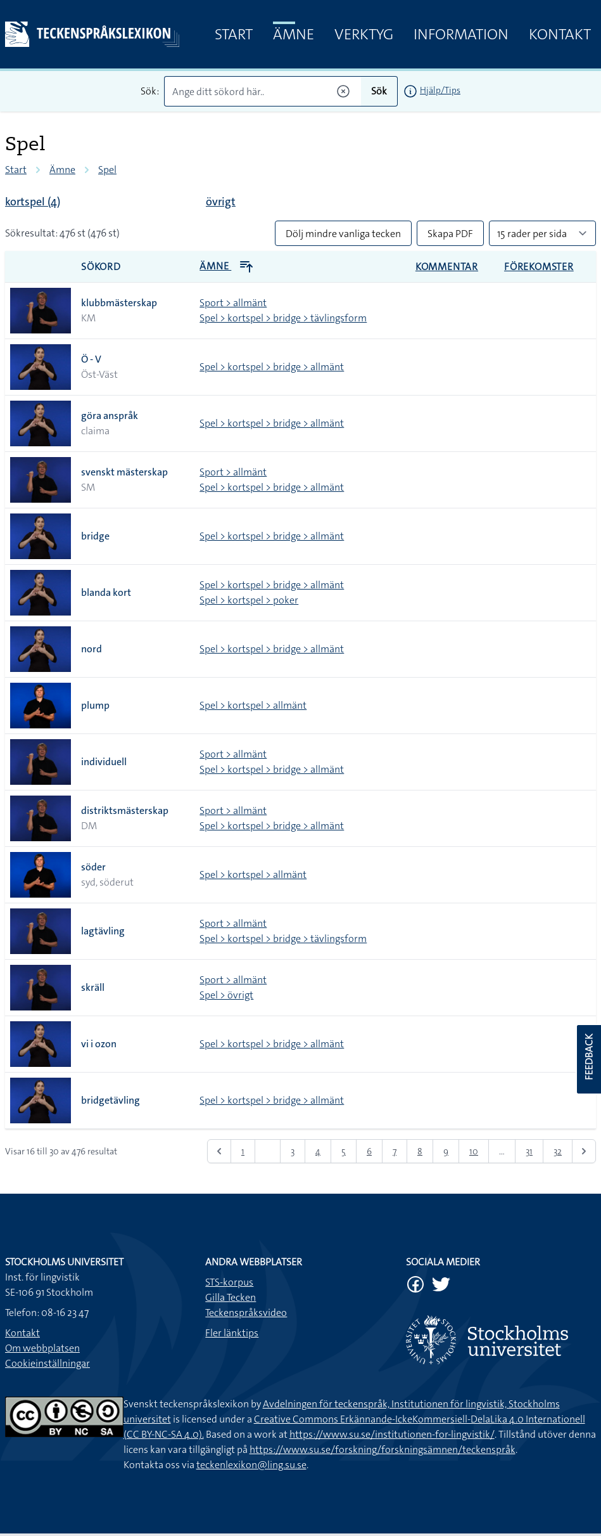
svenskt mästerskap (124, 472)
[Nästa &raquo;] (584, 1151)
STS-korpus (229, 1282)
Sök (379, 91)
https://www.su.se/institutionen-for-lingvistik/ (392, 1434)
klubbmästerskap (119, 302)
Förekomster (539, 266)
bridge (95, 536)
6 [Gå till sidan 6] (369, 1151)
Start (234, 34)
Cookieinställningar (47, 1363)
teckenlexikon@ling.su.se (251, 1464)
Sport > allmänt (233, 302)
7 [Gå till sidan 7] (394, 1151)
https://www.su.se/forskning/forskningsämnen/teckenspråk (383, 1449)
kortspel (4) (32, 201)
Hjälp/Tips (440, 90)
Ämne (293, 34)
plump (95, 705)
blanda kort (106, 592)
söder (93, 867)
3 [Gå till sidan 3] (292, 1151)
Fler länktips (231, 1332)
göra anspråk (109, 415)
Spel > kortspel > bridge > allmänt (271, 366)
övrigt (221, 201)
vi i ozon (99, 1043)
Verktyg (363, 34)
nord (91, 648)
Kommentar (446, 266)
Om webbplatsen (42, 1348)
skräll (92, 987)
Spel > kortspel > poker (248, 600)
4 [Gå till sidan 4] (317, 1151)
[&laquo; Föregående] (219, 1151)
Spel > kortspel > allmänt (253, 705)
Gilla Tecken (230, 1297)
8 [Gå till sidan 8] (419, 1151)
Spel (107, 169)
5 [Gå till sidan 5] (343, 1151)
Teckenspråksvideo (246, 1312)
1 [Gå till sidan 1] (242, 1151)
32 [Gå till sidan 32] (558, 1151)
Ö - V (91, 359)
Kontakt (560, 34)
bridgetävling (110, 1100)
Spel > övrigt (226, 995)
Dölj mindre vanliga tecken (343, 233)
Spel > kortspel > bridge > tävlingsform (283, 318)
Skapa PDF (450, 233)
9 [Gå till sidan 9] (445, 1151)
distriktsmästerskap (124, 810)
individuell (104, 761)
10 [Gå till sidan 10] (473, 1151)
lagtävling (103, 931)
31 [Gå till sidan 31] (529, 1151)
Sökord (101, 266)
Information (461, 34)
